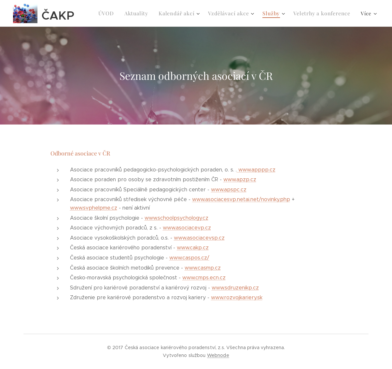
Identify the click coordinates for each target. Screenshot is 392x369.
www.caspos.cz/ (189, 258)
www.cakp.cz (193, 247)
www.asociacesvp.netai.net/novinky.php (241, 199)
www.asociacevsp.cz (199, 238)
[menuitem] (117, 13)
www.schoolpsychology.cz (176, 218)
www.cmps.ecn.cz (204, 277)
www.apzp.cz (239, 179)
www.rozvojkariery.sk (236, 297)
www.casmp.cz (203, 268)
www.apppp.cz (256, 170)
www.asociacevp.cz (187, 228)
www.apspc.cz (228, 189)
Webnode (218, 355)
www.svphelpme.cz (93, 208)
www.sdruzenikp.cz (235, 288)
